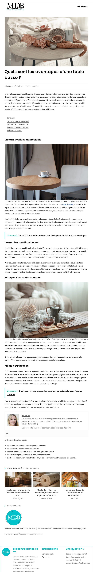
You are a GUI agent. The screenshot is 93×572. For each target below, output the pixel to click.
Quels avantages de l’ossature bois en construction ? (29, 454)
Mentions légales (11, 534)
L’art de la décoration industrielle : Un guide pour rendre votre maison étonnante (41, 458)
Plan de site (46, 557)
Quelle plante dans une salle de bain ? (23, 448)
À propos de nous (26, 534)
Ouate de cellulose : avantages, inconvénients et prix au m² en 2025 (46, 493)
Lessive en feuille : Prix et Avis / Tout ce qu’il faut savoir (30, 451)
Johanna (8, 86)
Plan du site (38, 534)
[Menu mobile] (83, 6)
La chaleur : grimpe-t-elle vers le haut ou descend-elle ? (18, 493)
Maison (35, 86)
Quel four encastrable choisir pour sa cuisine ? (26, 445)
